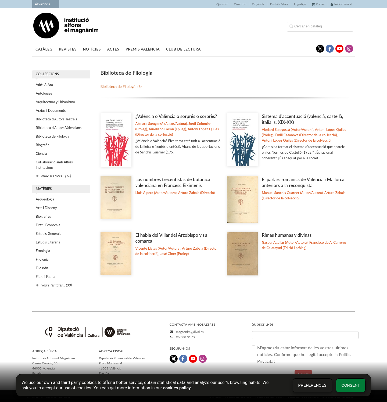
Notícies (92, 49)
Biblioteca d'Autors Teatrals (56, 119)
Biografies (43, 216)
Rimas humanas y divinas (286, 235)
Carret (318, 4)
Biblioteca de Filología (52, 136)
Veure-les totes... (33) (54, 285)
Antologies (44, 93)
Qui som (222, 4)
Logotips (300, 4)
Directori (240, 4)
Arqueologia (45, 199)
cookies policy (177, 387)
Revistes (67, 49)
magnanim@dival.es (190, 332)
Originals (258, 4)
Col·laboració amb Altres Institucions (54, 165)
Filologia (42, 259)
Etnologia (43, 251)
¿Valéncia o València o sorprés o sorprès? (176, 116)
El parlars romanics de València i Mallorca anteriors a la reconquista (303, 182)
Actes (113, 49)
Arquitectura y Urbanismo (55, 102)
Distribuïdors (279, 4)
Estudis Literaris (48, 242)
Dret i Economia (48, 225)
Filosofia (42, 268)
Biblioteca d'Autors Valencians (58, 127)
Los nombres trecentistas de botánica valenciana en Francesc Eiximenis (172, 182)
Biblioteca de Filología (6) (121, 86)
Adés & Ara (44, 84)
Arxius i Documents (51, 110)
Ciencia (41, 153)
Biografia (42, 145)
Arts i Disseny (46, 208)
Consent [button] (351, 385)
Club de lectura (183, 49)
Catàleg (43, 49)
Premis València (143, 49)
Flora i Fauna (45, 276)
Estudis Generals (48, 233)
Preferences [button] (312, 385)
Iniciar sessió (341, 4)
